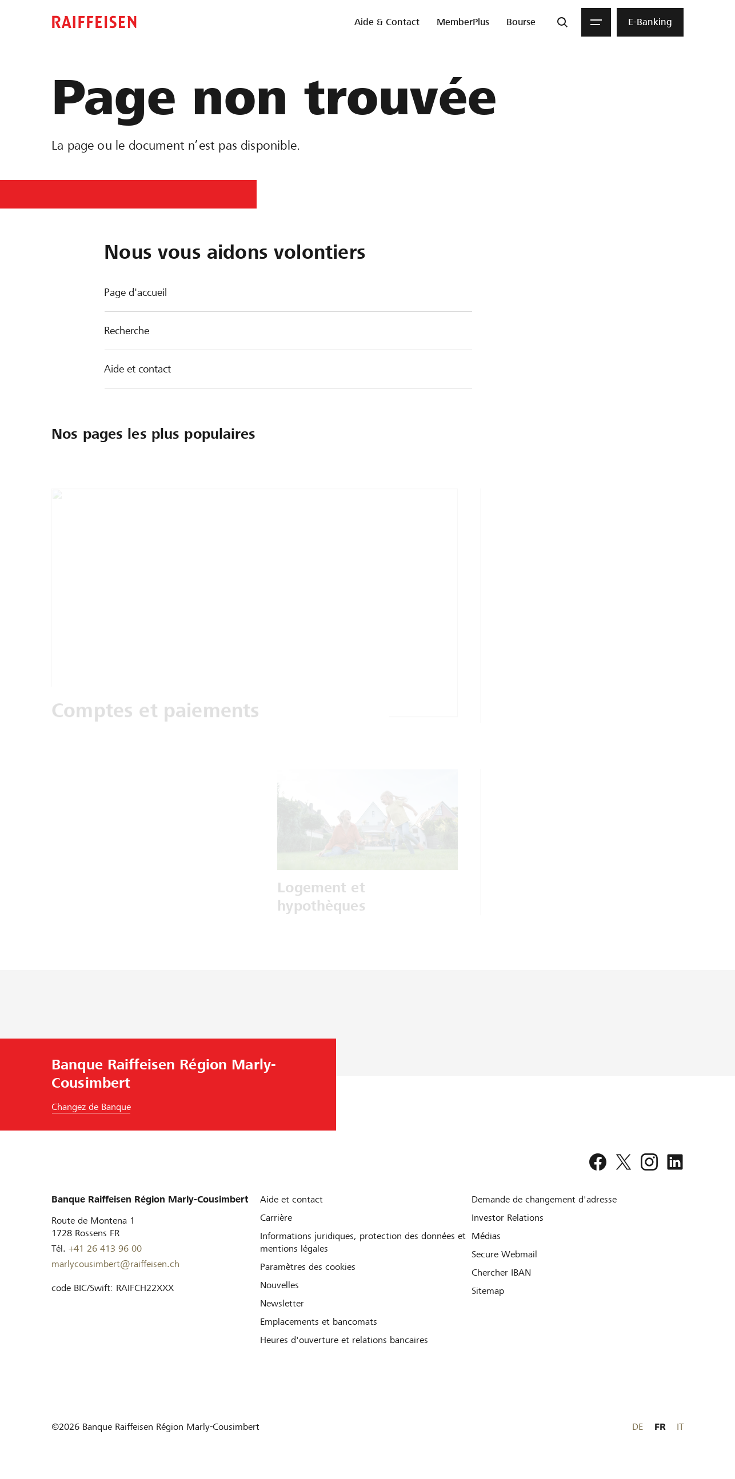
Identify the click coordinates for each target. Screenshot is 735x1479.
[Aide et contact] (291, 1199)
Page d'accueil (135, 292)
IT (680, 1426)
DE (637, 1426)
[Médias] (486, 1236)
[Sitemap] (488, 1290)
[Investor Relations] (508, 1217)
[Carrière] (276, 1217)
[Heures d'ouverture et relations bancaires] (344, 1339)
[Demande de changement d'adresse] (544, 1199)
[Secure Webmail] (504, 1254)
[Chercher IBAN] (501, 1272)
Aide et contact (137, 369)
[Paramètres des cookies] (307, 1266)
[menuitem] (387, 22)
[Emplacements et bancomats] (318, 1321)
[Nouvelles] (279, 1285)
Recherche (126, 330)
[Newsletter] (282, 1303)
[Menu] (596, 22)
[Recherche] (562, 22)
